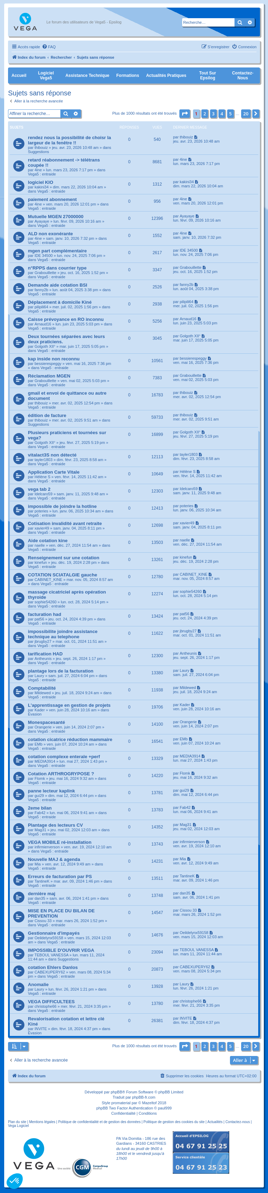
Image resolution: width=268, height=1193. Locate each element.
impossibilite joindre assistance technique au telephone (62, 634)
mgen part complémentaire (57, 250)
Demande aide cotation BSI (57, 285)
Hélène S (42, 477)
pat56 (39, 619)
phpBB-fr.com (144, 1097)
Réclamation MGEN (49, 376)
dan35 (40, 898)
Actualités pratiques (166, 75)
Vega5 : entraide (42, 174)
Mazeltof (149, 1103)
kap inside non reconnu (54, 358)
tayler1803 (43, 460)
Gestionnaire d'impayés (54, 933)
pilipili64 (41, 307)
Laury (39, 676)
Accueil (19, 75)
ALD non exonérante (50, 233)
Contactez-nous (242, 75)
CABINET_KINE (48, 579)
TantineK (42, 881)
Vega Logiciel (18, 1126)
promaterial (121, 1103)
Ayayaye (42, 221)
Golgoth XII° (45, 346)
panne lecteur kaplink (51, 790)
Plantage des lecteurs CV (55, 825)
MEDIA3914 (45, 761)
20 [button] (245, 113)
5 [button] (230, 113)
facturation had (44, 614)
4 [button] (222, 113)
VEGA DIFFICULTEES (51, 1001)
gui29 (39, 795)
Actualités (214, 1122)
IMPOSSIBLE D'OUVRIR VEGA (61, 950)
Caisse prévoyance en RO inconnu (66, 319)
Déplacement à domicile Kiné (60, 302)
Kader (40, 710)
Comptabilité (42, 688)
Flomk (40, 778)
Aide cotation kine (48, 540)
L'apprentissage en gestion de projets (69, 705)
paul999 (165, 1108)
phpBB (116, 1092)
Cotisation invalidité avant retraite (65, 523)
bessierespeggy (48, 363)
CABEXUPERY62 (50, 972)
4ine (38, 170)
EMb (39, 744)
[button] (184, 113)
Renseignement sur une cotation (63, 557)
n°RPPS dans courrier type (57, 268)
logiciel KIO (40, 182)
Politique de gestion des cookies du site (173, 1122)
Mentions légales (42, 1122)
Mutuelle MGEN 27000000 (55, 216)
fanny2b (41, 290)
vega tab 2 (39, 489)
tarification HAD (45, 653)
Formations (127, 75)
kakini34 (42, 187)
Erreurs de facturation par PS (60, 876)
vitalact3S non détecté (52, 455)
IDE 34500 (44, 255)
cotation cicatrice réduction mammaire (70, 739)
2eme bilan (40, 808)
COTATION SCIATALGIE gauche (62, 574)
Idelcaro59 (43, 494)
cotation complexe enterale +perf (64, 756)
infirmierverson (47, 847)
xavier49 (42, 528)
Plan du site (17, 1122)
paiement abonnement (52, 199)
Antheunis (43, 658)
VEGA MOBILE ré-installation (59, 842)
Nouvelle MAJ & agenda (54, 859)
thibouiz (41, 147)
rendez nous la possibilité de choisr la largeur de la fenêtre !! (69, 140)
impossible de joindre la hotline (62, 506)
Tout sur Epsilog (207, 75)
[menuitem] (49, 47)
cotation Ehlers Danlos (53, 967)
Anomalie (38, 984)
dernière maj (41, 893)
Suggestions (38, 152)
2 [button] (204, 113)
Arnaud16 (43, 324)
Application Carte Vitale (54, 472)
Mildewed (43, 693)
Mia (38, 864)
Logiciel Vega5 (46, 75)
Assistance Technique (87, 75)
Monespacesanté (46, 722)
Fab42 (40, 813)
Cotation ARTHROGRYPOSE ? (61, 773)
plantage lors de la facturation (61, 671)
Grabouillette (45, 273)
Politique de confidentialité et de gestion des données (99, 1122)
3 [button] (213, 113)
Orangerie (43, 727)
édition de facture (47, 415)
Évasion (35, 714)
